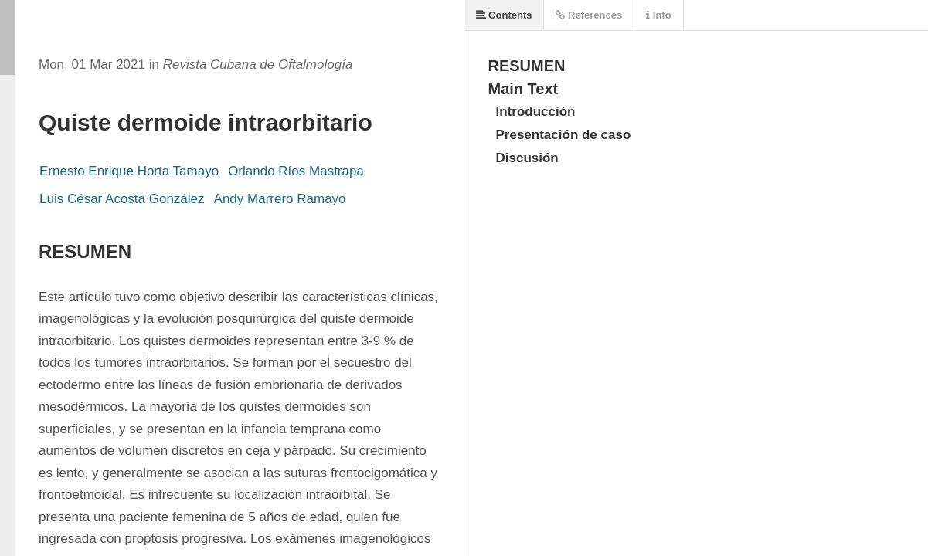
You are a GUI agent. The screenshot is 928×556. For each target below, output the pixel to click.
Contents (504, 15)
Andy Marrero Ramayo (280, 199)
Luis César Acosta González (122, 199)
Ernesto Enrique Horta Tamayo (129, 171)
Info (658, 15)
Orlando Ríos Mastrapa (296, 171)
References (589, 15)
